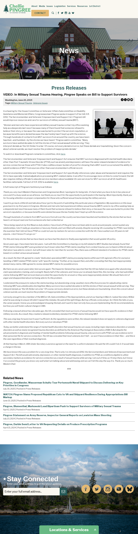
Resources (82, 6)
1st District (94, 6)
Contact (40, 13)
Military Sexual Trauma (21, 103)
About (34, 6)
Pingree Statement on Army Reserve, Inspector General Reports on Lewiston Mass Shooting (57, 415)
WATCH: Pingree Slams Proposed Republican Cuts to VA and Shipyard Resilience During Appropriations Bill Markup (65, 396)
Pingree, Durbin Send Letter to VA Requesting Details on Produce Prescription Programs (55, 424)
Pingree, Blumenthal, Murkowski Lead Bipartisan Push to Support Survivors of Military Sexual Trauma (62, 406)
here (63, 154)
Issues (50, 6)
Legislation (60, 6)
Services (71, 6)
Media (42, 6)
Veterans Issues (40, 103)
